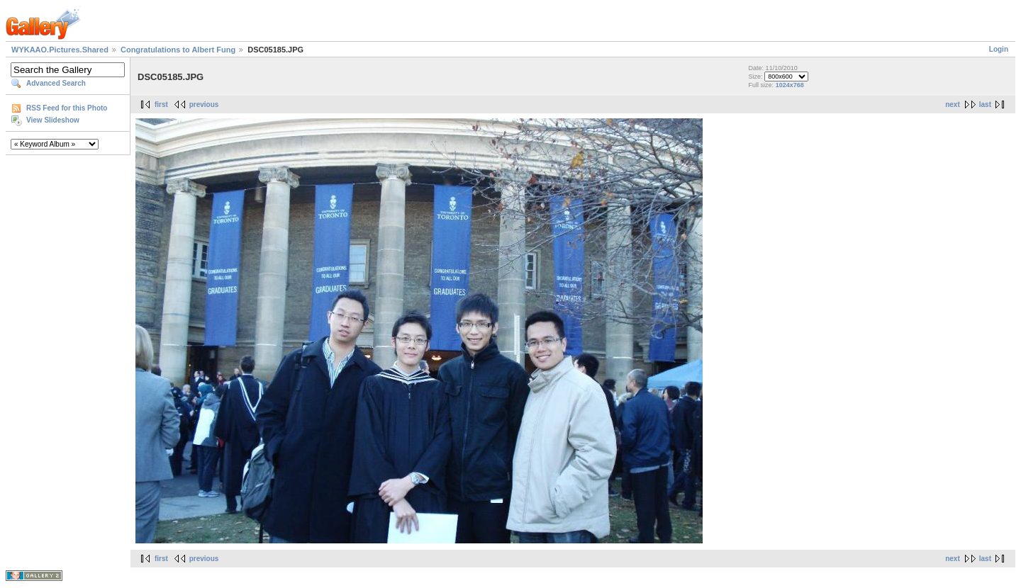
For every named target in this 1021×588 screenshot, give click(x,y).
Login (998, 49)
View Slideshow (52, 120)
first (161, 104)
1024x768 (790, 85)
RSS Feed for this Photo (66, 108)
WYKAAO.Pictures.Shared (59, 49)
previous (204, 104)
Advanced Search (56, 83)
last (985, 104)
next (952, 104)
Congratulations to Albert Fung (178, 49)
